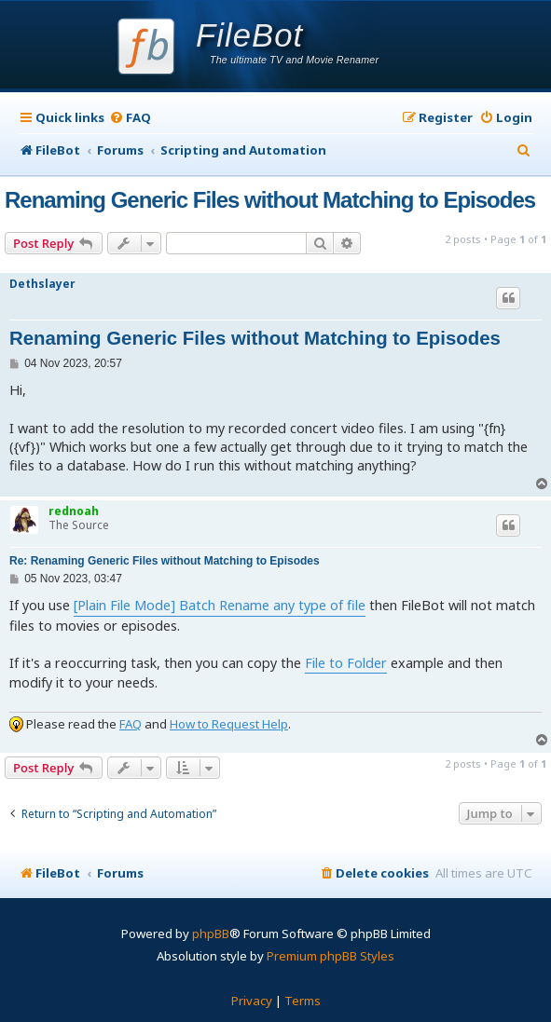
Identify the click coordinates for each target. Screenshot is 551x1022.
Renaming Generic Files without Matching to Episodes (270, 199)
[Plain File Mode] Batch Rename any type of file (219, 605)
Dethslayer (42, 284)
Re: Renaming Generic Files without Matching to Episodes (164, 560)
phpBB (210, 933)
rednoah (73, 511)
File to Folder (346, 663)
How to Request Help (229, 723)
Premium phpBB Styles (330, 955)
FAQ (130, 723)
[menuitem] (130, 117)
